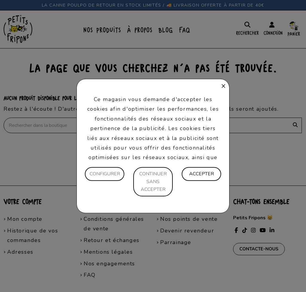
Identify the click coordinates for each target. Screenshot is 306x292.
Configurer (105, 174)
